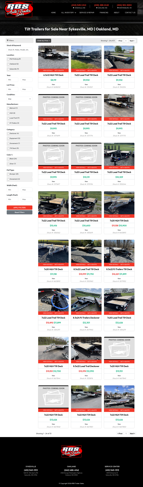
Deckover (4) (14, 133)
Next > (132, 41)
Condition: (11, 94)
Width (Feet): (12, 185)
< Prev (120, 41)
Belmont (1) (14, 108)
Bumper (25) (14, 174)
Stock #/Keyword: (14, 45)
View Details (47, 70)
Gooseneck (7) (15, 143)
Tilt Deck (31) (14, 148)
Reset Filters (19, 212)
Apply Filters (19, 207)
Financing (104, 12)
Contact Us (130, 12)
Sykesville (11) (14, 69)
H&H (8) (12, 113)
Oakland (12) (14, 64)
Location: (10, 55)
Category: (11, 129)
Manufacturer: (12, 104)
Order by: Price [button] (42, 41)
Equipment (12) (15, 138)
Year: (9, 75)
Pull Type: (10, 170)
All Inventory (67, 12)
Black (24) (13, 159)
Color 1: (10, 155)
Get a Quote (59, 70)
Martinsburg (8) (15, 59)
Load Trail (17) (14, 118)
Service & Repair (86, 12)
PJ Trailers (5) (14, 123)
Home (53, 12)
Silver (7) (13, 164)
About (116, 12)
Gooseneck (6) (15, 179)
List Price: (11, 85)
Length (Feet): (12, 195)
